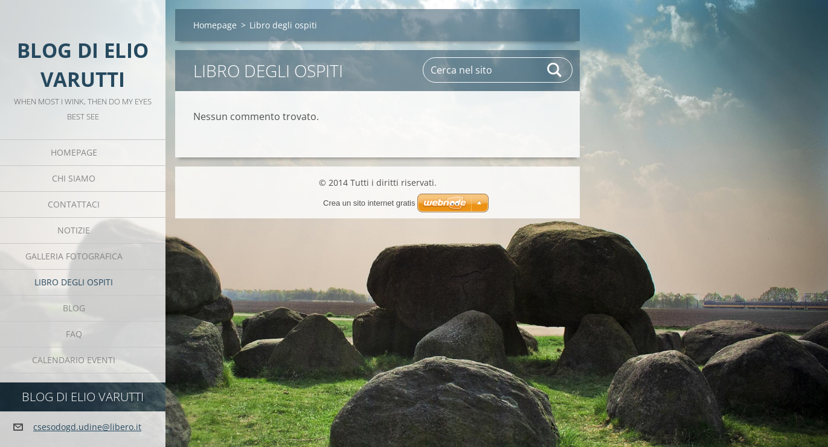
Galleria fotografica (74, 256)
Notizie (73, 230)
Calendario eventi (73, 360)
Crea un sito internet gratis (369, 203)
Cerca (555, 70)
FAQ (74, 334)
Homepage (74, 152)
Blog (74, 308)
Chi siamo (73, 178)
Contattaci (74, 204)
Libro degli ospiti (73, 282)
